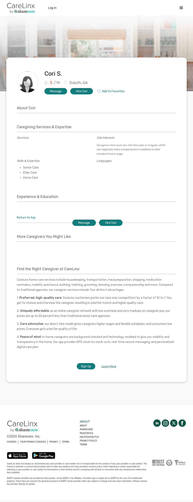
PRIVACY (53, 442)
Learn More (109, 366)
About (83, 425)
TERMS (65, 442)
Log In (52, 7)
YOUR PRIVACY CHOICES (33, 442)
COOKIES (12, 442)
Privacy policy (88, 441)
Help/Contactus (89, 437)
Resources (86, 433)
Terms (83, 444)
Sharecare (86, 429)
